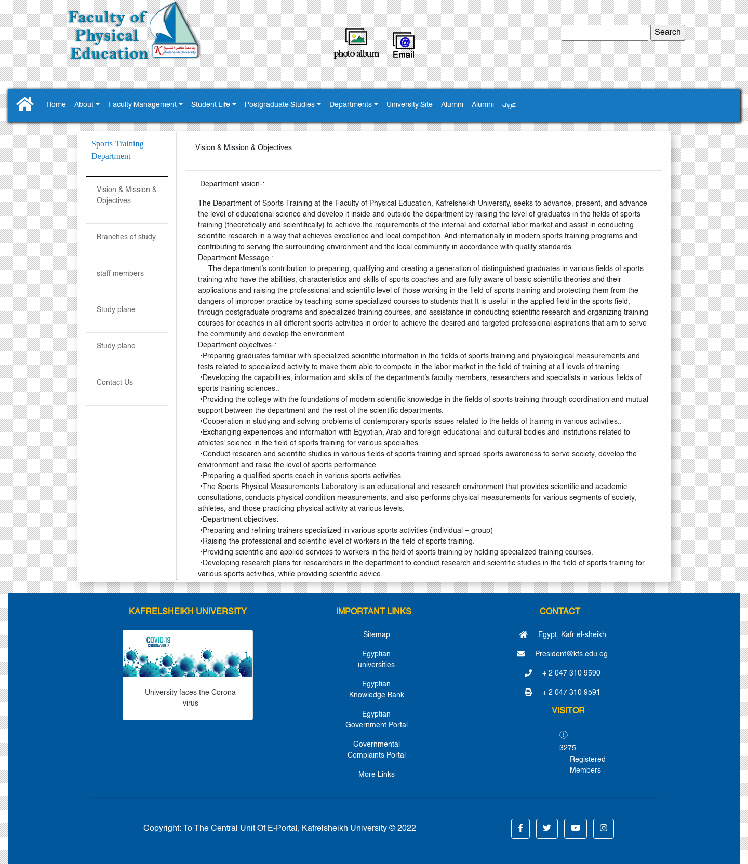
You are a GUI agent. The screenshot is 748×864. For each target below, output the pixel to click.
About (84, 105)
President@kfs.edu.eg (562, 654)
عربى (509, 105)
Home (56, 105)
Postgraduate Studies (280, 105)
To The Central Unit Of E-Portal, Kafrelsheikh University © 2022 (299, 829)
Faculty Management (142, 105)
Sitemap (376, 635)
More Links (376, 774)
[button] (520, 829)
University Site (409, 105)
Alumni (452, 105)
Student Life (210, 105)
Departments (350, 105)
